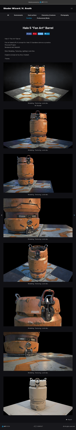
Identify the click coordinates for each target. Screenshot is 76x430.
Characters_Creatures (49, 15)
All (8, 15)
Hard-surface (32, 15)
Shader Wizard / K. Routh (17, 8)
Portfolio (29, 18)
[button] (69, 419)
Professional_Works (43, 18)
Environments (18, 15)
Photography (65, 15)
